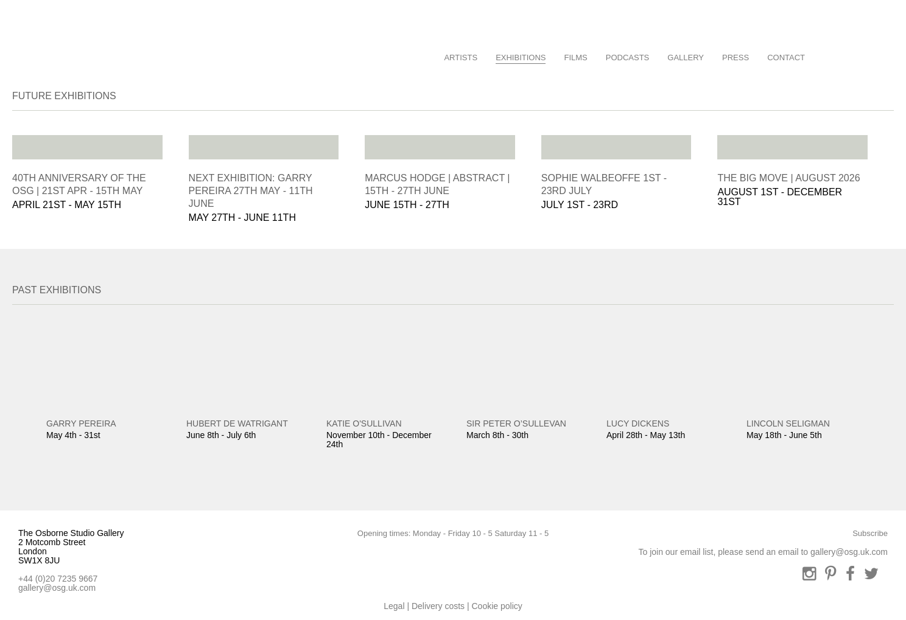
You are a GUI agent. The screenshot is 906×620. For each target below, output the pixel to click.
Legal (394, 606)
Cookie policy (496, 606)
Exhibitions (521, 57)
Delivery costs (438, 606)
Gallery (685, 57)
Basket (872, 55)
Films (575, 57)
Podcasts (628, 57)
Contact (786, 57)
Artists (460, 57)
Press (735, 57)
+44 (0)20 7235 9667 (57, 578)
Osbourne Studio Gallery (33, 45)
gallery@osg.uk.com (57, 588)
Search (828, 55)
